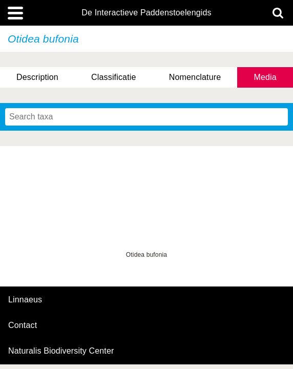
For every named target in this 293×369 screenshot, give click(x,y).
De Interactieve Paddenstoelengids (146, 13)
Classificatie (113, 77)
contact (22, 325)
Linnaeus (25, 300)
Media (265, 77)
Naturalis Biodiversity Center (61, 351)
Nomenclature (195, 77)
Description (37, 77)
